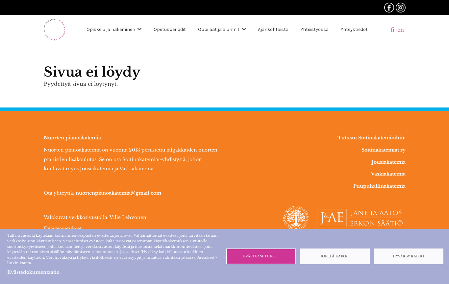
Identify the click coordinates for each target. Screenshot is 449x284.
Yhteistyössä (315, 29)
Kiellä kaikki (335, 256)
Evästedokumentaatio (33, 272)
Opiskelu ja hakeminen (111, 29)
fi (392, 29)
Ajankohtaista (273, 29)
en (400, 29)
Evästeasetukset (63, 228)
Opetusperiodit (170, 29)
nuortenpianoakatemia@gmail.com (118, 193)
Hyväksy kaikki (408, 256)
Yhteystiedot (354, 29)
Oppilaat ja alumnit (218, 29)
